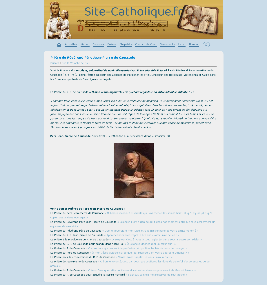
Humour (194, 44)
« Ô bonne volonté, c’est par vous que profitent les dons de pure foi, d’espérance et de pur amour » (130, 264)
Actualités (71, 44)
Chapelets (126, 44)
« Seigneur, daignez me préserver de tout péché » (156, 275)
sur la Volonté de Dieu (76, 63)
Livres (182, 44)
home (59, 45)
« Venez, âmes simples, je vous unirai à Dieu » (144, 257)
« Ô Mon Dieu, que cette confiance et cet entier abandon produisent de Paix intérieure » (141, 270)
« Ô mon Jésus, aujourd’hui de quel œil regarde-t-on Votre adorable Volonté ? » (139, 253)
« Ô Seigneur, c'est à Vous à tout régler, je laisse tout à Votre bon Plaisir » (155, 239)
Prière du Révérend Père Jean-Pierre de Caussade (92, 58)
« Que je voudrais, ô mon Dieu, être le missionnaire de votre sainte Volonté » (150, 231)
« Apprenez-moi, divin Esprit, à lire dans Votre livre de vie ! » (141, 235)
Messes (85, 44)
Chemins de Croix (146, 44)
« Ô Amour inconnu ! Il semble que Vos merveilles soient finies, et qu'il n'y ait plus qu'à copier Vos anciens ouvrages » (131, 215)
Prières (111, 44)
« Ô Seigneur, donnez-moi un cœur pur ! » (150, 244)
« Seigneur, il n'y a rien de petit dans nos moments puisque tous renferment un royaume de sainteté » (132, 224)
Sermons (98, 44)
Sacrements (167, 44)
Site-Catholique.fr (133, 13)
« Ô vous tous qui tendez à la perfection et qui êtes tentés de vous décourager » (136, 248)
